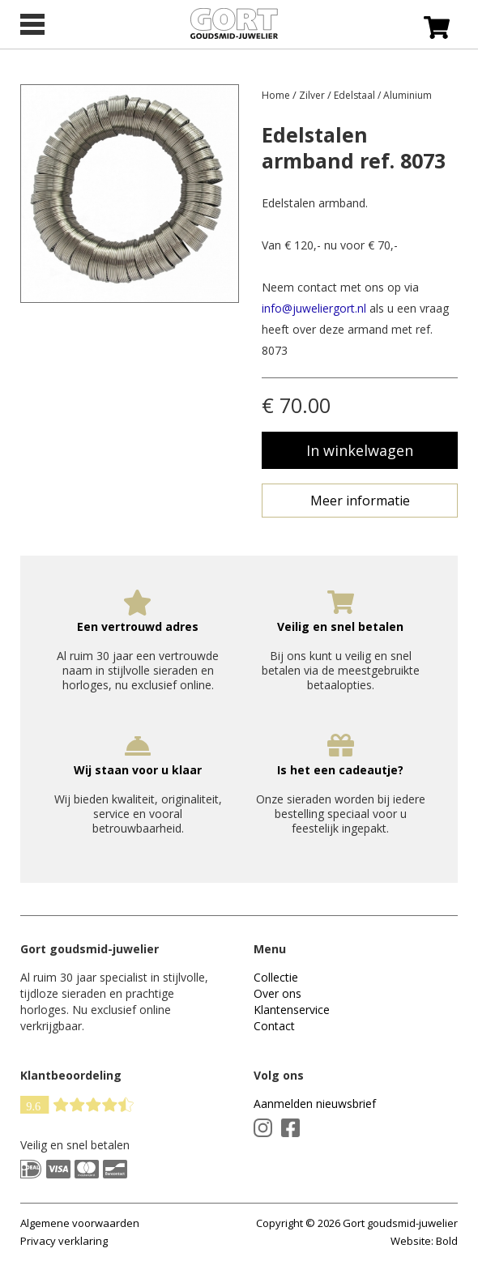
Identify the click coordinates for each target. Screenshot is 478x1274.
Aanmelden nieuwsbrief (315, 1103)
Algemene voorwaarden (79, 1223)
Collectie (276, 977)
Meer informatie (360, 500)
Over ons (277, 993)
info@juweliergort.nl (314, 308)
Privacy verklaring (64, 1241)
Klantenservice (292, 1009)
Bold (447, 1241)
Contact (274, 1025)
